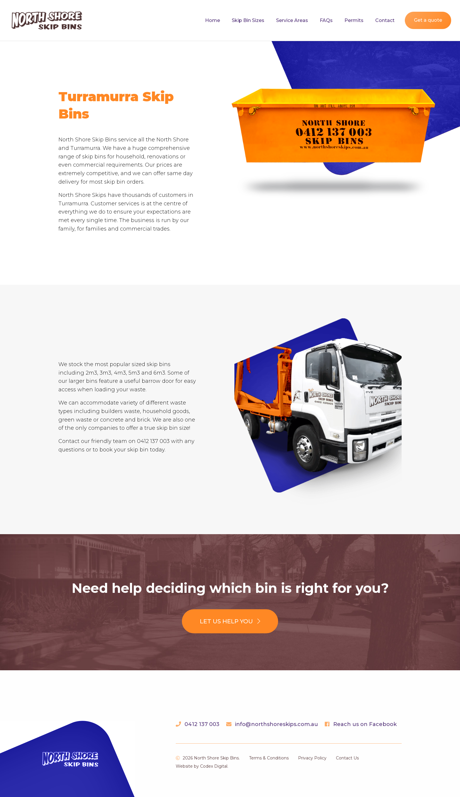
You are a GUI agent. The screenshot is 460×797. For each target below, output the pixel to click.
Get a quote (428, 20)
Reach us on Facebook (365, 724)
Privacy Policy (312, 758)
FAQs (326, 20)
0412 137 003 (202, 724)
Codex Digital (213, 766)
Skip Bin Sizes (248, 20)
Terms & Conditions (269, 758)
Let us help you (230, 621)
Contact (385, 20)
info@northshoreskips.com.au (276, 724)
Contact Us (347, 758)
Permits (353, 20)
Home (212, 20)
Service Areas (292, 20)
